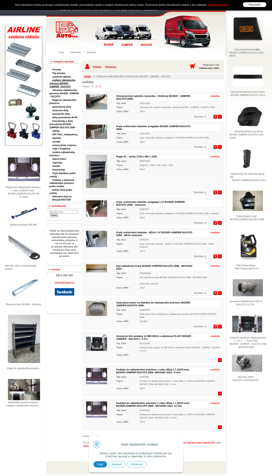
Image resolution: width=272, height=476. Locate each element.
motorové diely (60, 110)
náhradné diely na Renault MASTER (62, 198)
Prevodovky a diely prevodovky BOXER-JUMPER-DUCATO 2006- (62, 124)
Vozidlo (56, 166)
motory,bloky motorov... (65, 145)
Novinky (56, 69)
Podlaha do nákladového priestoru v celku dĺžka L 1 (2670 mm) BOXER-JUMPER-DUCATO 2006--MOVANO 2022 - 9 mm (152, 371)
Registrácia (110, 67)
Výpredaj (57, 162)
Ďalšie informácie (218, 4)
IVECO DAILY (59, 159)
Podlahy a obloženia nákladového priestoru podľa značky (61, 183)
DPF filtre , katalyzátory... (65, 134)
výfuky (56, 131)
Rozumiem (255, 4)
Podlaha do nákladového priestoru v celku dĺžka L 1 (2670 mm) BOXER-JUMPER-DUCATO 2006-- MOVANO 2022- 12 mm (152, 404)
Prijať (100, 464)
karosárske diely (61, 114)
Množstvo (199, 116)
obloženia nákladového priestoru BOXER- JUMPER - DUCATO (64, 93)
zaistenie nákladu (61, 76)
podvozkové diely (61, 107)
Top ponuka (58, 73)
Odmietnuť (137, 464)
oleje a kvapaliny (61, 148)
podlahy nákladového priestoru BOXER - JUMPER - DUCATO (62, 83)
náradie (56, 141)
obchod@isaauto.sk (64, 282)
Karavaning (58, 169)
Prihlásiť (97, 67)
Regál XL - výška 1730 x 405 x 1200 (136, 156)
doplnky (56, 138)
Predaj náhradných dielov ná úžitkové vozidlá (67, 30)
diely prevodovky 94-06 (64, 117)
